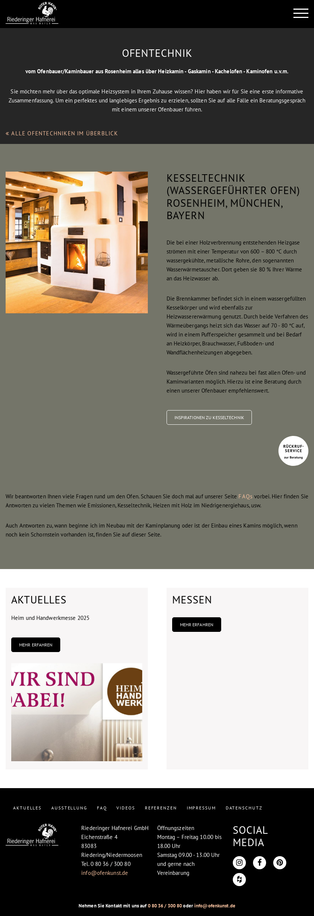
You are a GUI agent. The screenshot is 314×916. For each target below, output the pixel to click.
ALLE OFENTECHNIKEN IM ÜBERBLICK (62, 133)
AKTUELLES (27, 808)
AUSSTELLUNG (69, 808)
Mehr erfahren (35, 645)
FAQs (245, 496)
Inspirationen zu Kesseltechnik (209, 417)
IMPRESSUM (201, 808)
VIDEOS (125, 808)
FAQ (102, 808)
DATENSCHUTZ (244, 808)
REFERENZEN (161, 808)
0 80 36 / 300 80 (165, 906)
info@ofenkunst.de (104, 872)
